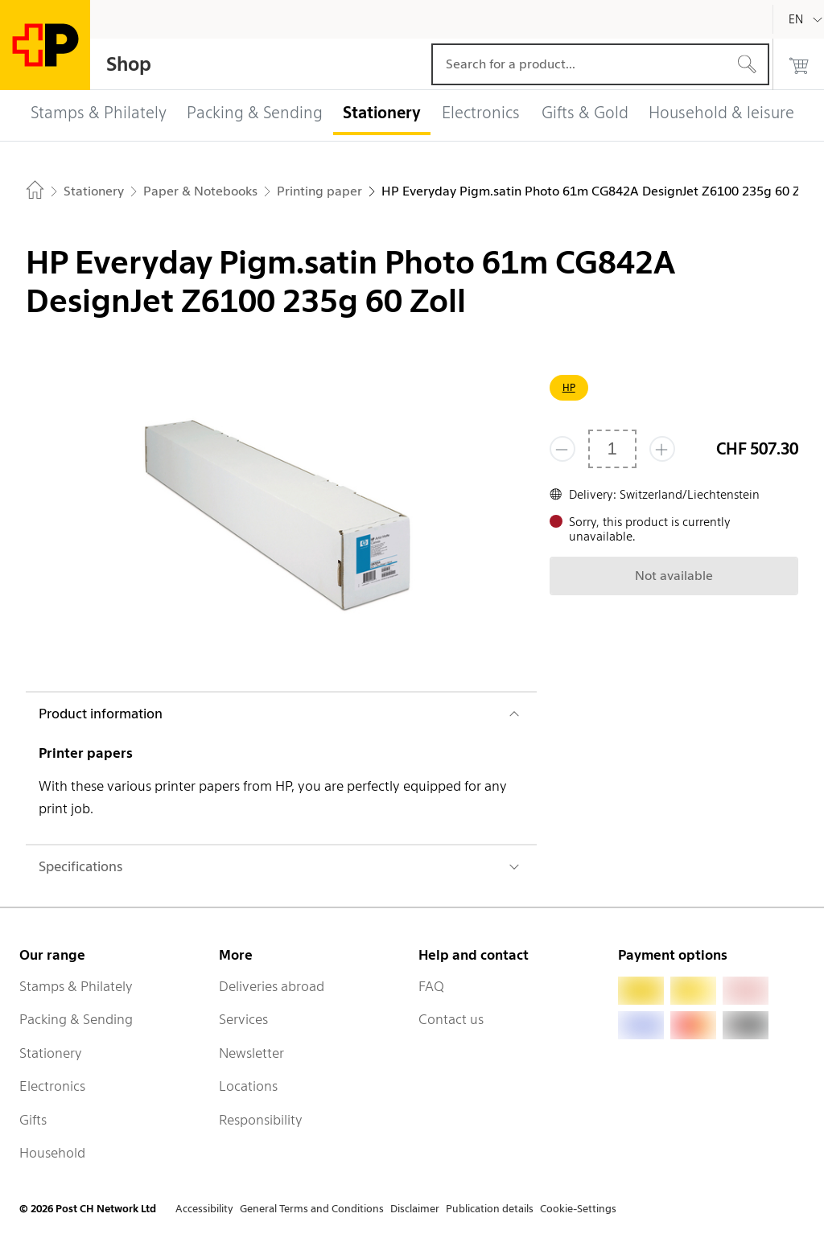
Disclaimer (414, 1209)
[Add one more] (662, 449)
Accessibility (204, 1209)
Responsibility (261, 1120)
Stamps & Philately (76, 986)
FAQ (431, 986)
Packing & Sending (76, 1019)
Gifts (33, 1120)
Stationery (50, 1053)
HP (568, 387)
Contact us (451, 1019)
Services (243, 1019)
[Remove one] (562, 449)
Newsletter (251, 1053)
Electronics (52, 1086)
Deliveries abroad (271, 986)
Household (52, 1153)
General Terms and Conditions (312, 1209)
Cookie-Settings (578, 1209)
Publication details (490, 1209)
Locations (248, 1086)
